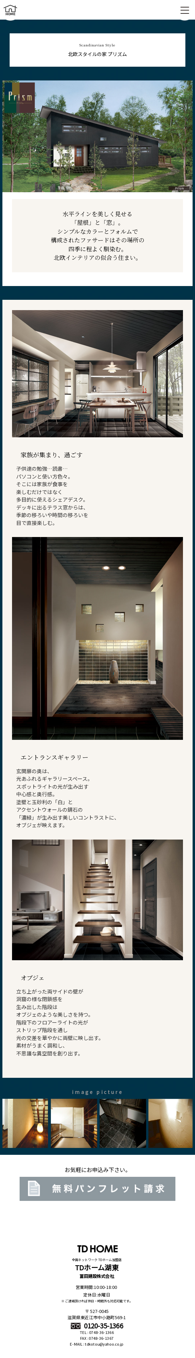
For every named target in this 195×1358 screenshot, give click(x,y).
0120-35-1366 (97, 1325)
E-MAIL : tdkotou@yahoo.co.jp (96, 1344)
